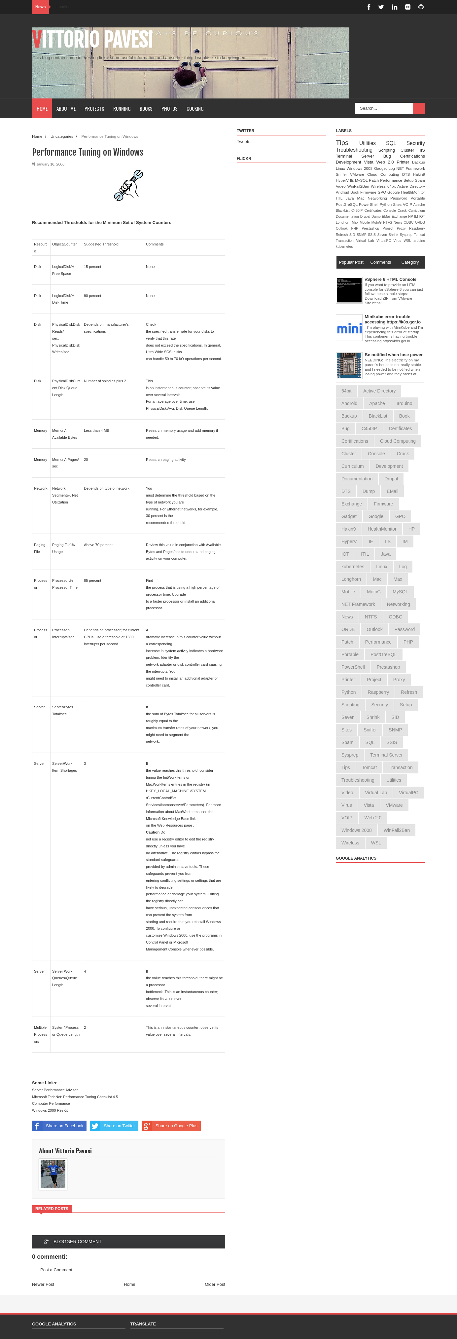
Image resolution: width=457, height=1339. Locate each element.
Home (42, 108)
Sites (398, 204)
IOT (422, 216)
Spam (420, 180)
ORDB (420, 222)
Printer (404, 162)
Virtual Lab (366, 240)
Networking (379, 198)
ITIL (341, 198)
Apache (419, 204)
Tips (347, 142)
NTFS (388, 222)
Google (394, 192)
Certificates (374, 210)
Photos (169, 108)
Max (356, 222)
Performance (392, 180)
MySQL (362, 180)
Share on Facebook (57, 1126)
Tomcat (419, 235)
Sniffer (343, 174)
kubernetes (344, 246)
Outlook (343, 228)
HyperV (343, 180)
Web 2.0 (386, 162)
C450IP (358, 210)
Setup (409, 180)
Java (351, 198)
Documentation (348, 216)
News (399, 222)
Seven (383, 235)
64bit (392, 186)
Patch (374, 180)
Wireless (379, 186)
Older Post (215, 1284)
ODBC (409, 222)
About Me (66, 108)
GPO (382, 192)
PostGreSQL (347, 204)
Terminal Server (359, 156)
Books (146, 108)
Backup (418, 162)
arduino (419, 240)
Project (390, 228)
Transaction (346, 240)
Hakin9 (419, 174)
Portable (417, 198)
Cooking (195, 108)
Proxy (403, 228)
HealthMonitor (413, 192)
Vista (370, 162)
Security (415, 143)
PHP (356, 228)
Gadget (381, 168)
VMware (358, 174)
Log (392, 168)
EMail (387, 216)
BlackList (343, 210)
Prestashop (372, 228)
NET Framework (411, 168)
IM (416, 216)
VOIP (408, 204)
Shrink (394, 235)
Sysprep (407, 235)
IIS (422, 150)
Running (122, 108)
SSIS (372, 235)
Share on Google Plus (169, 1126)
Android (343, 192)
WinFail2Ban (359, 186)
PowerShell (369, 204)
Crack (403, 210)
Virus (399, 240)
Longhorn (344, 222)
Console (390, 210)
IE (352, 180)
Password (400, 198)
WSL (409, 240)
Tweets (243, 141)
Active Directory (411, 186)
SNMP (362, 235)
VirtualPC (384, 240)
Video (341, 186)
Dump (376, 216)
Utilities (372, 143)
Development (350, 162)
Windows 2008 (360, 168)
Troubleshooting (357, 150)
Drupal (365, 216)
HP (411, 216)
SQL (396, 143)
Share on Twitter (112, 1126)
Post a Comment (56, 1269)
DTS (407, 174)
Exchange (400, 216)
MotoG (377, 222)
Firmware (368, 192)
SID (353, 235)
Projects (94, 108)
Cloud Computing (384, 174)
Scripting (389, 150)
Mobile (365, 222)
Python (386, 204)
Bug (391, 156)
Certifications (412, 156)
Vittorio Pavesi (92, 40)
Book (355, 192)
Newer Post (43, 1284)
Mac (362, 198)
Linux (341, 168)
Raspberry (417, 228)
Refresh (342, 235)
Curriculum (416, 210)
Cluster (410, 150)
